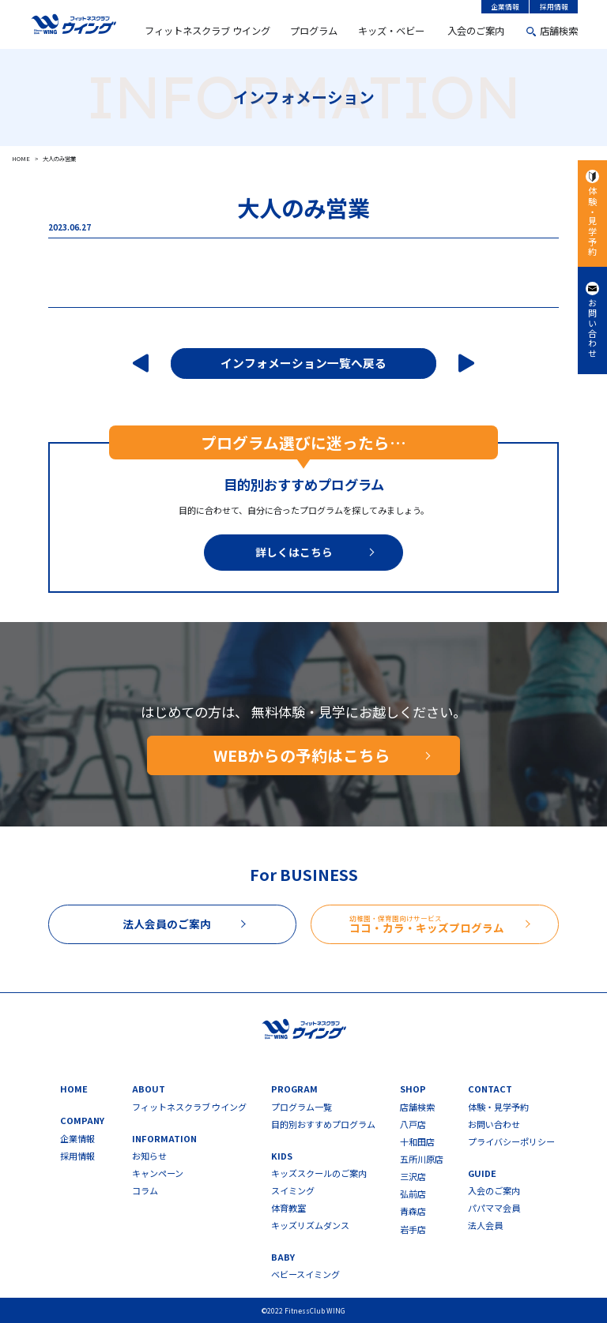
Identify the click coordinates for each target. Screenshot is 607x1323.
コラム (145, 1190)
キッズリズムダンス (310, 1225)
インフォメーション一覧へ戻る (303, 362)
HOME (74, 1089)
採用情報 (554, 6)
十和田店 (417, 1141)
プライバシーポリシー (511, 1141)
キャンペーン (157, 1173)
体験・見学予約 (592, 221)
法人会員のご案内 (167, 923)
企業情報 (505, 6)
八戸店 (413, 1124)
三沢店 (413, 1176)
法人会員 (485, 1225)
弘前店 (413, 1194)
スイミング (293, 1190)
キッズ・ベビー (391, 31)
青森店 (413, 1211)
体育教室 (288, 1208)
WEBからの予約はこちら (301, 755)
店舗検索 (559, 31)
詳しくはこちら (294, 552)
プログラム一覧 (301, 1107)
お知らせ (149, 1156)
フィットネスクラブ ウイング (207, 31)
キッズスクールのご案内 (319, 1173)
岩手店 (413, 1229)
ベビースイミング (305, 1274)
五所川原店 (421, 1159)
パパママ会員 (494, 1208)
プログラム (313, 31)
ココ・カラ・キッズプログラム (453, 924)
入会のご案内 (475, 31)
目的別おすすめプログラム (323, 1124)
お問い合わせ (592, 328)
